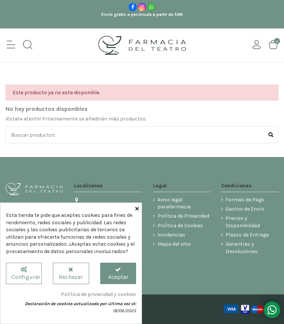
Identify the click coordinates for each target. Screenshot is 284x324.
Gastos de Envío (245, 209)
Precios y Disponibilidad (243, 222)
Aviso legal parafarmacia (174, 203)
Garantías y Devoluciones (242, 248)
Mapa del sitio (174, 244)
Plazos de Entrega (247, 235)
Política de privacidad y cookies (98, 294)
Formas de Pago (245, 200)
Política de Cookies (180, 225)
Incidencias (171, 235)
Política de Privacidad (183, 216)
